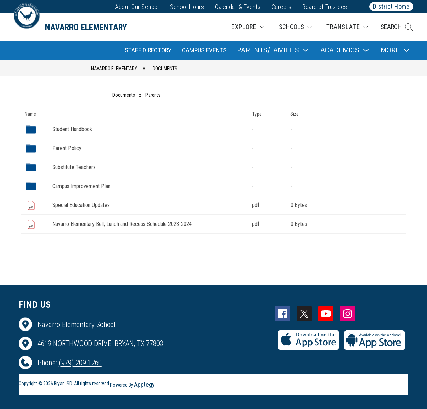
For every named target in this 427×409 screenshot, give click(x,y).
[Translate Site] (347, 27)
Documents (165, 68)
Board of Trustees (324, 6)
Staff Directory (148, 50)
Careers (282, 6)
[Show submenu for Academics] (339, 50)
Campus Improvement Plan (81, 186)
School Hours (187, 6)
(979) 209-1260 (80, 362)
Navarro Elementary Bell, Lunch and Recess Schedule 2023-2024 (122, 224)
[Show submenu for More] (390, 50)
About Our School (137, 6)
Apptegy (144, 384)
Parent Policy (66, 148)
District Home (391, 6)
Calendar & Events (238, 6)
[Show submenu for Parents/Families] (268, 50)
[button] (397, 27)
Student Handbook (72, 129)
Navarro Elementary (114, 68)
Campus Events (204, 50)
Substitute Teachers (74, 167)
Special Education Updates (81, 205)
